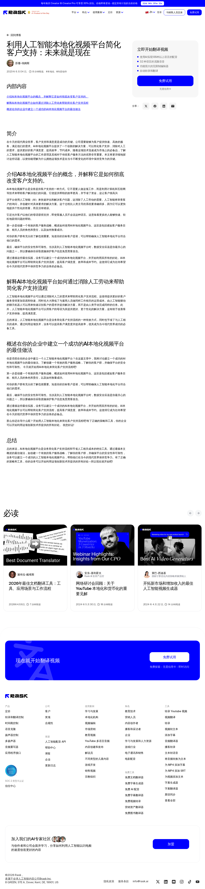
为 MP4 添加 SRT (175, 770)
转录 (167, 723)
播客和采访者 (133, 729)
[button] (75, 12)
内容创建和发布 (94, 746)
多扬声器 (10, 740)
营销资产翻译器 (134, 807)
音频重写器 (11, 746)
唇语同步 (170, 794)
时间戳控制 (11, 723)
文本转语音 (171, 752)
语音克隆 (10, 729)
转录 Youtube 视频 (176, 711)
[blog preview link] (35, 568)
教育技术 (130, 711)
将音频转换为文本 (175, 758)
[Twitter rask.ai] (158, 881)
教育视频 (90, 734)
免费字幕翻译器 (134, 795)
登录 (159, 12)
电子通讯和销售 (134, 752)
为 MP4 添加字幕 (175, 764)
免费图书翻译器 (134, 812)
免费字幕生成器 (134, 783)
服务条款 (123, 881)
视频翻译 (170, 717)
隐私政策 (109, 881)
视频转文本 (171, 729)
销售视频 (90, 770)
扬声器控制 (11, 734)
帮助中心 (50, 747)
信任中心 (10, 785)
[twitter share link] (146, 106)
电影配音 (130, 758)
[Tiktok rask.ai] (189, 881)
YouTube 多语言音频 (97, 740)
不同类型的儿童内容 (97, 758)
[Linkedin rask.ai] (166, 881)
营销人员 (130, 717)
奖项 (47, 717)
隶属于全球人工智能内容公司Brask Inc (28, 878)
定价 (110, 12)
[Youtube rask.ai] (197, 881)
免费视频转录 (133, 801)
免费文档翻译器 (134, 777)
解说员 (89, 752)
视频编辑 (90, 723)
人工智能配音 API (55, 741)
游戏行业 (130, 746)
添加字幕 (170, 734)
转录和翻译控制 (14, 717)
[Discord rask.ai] (173, 881)
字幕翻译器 (171, 788)
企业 (47, 759)
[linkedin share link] (163, 106)
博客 (47, 753)
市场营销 (90, 729)
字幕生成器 (171, 782)
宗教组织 (90, 776)
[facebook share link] (154, 106)
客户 (47, 711)
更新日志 (50, 765)
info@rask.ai (140, 881)
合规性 (49, 723)
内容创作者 (131, 723)
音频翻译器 (171, 740)
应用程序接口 (13, 752)
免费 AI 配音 (132, 789)
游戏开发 (90, 764)
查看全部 (170, 800)
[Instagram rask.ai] (181, 881)
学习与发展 (91, 711)
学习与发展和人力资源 (138, 740)
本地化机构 (91, 717)
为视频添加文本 (174, 776)
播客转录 (170, 746)
